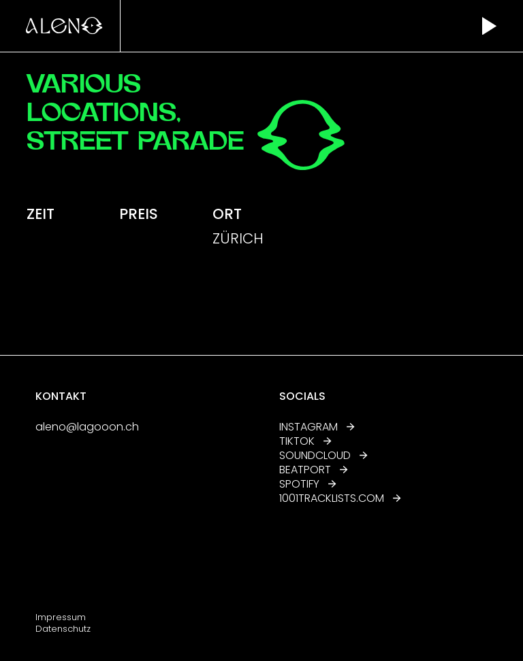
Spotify (307, 484)
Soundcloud (323, 455)
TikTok (305, 441)
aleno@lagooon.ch (87, 427)
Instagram (317, 427)
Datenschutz (63, 628)
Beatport (313, 469)
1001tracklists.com (332, 498)
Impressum (60, 617)
